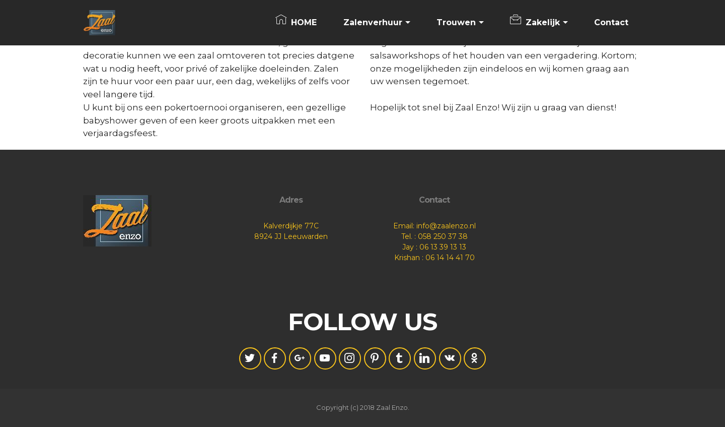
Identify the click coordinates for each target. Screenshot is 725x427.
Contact (611, 22)
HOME (296, 22)
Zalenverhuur (372, 22)
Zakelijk (535, 22)
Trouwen (456, 22)
